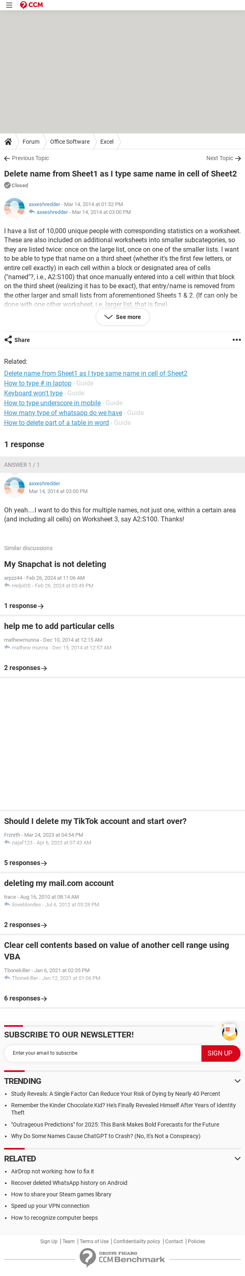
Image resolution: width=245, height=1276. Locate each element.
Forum (31, 141)
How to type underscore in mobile (52, 403)
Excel (106, 141)
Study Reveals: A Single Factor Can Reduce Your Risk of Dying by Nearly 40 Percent (115, 1093)
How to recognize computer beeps (54, 1217)
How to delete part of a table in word (56, 423)
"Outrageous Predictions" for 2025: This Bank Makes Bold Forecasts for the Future (115, 1124)
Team (68, 1241)
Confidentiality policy (136, 1241)
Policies (196, 1241)
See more (128, 317)
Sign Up (49, 1241)
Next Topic (219, 158)
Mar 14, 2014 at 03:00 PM (101, 212)
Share (22, 340)
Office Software (70, 141)
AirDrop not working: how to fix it (52, 1171)
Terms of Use (94, 1241)
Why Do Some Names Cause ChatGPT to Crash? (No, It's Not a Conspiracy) (106, 1136)
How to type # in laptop (38, 383)
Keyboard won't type (33, 393)
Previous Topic (30, 158)
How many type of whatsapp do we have (63, 413)
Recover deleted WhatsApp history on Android (69, 1183)
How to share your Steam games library (61, 1194)
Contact (174, 1241)
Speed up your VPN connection (50, 1206)
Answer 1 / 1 (22, 464)
